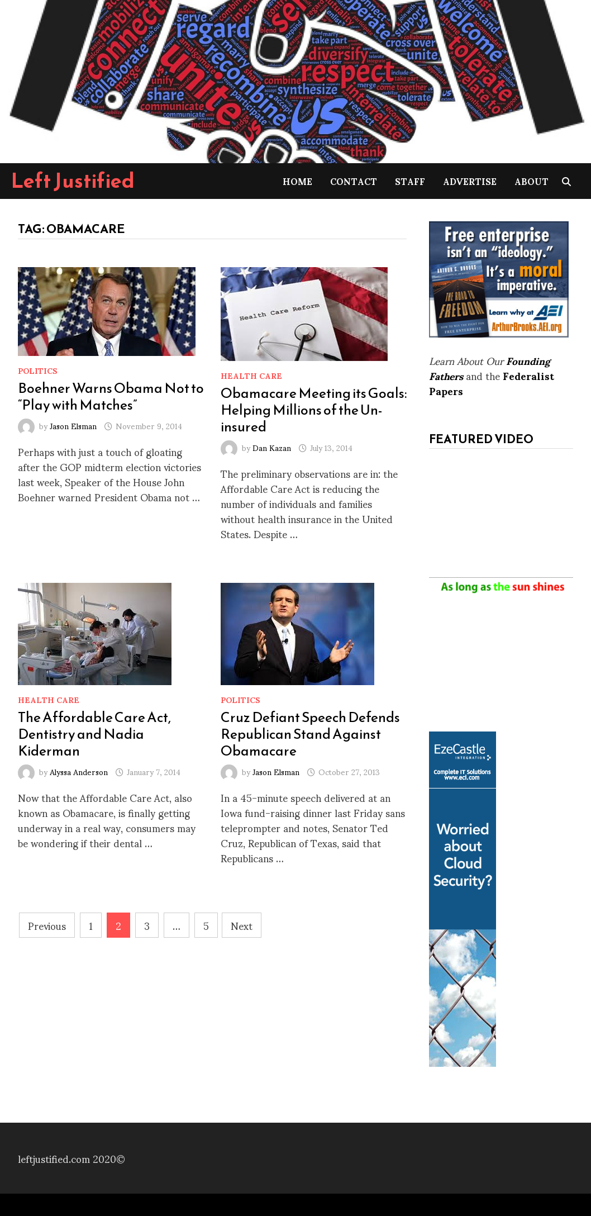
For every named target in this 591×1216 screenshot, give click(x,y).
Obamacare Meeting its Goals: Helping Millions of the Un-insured (314, 409)
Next (241, 925)
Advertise (470, 181)
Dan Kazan (271, 447)
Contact (353, 181)
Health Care (251, 375)
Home (297, 181)
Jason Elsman (73, 425)
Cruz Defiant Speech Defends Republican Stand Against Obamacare (310, 733)
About (531, 181)
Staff (410, 181)
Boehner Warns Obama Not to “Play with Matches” (111, 396)
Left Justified (73, 180)
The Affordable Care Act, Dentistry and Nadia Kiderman (94, 733)
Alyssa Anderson (79, 771)
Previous (47, 925)
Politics (38, 370)
